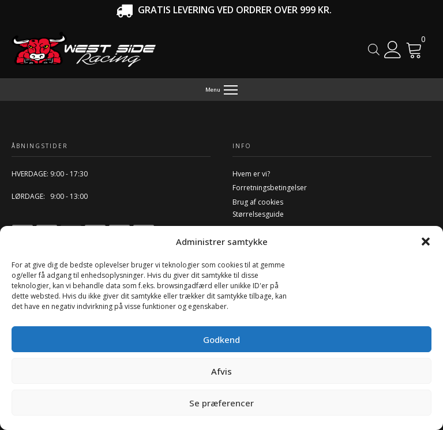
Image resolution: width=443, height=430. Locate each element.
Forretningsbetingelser (269, 188)
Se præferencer (221, 403)
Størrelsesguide (258, 214)
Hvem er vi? (251, 174)
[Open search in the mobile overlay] (374, 49)
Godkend (221, 339)
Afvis (221, 371)
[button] (425, 241)
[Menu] (221, 90)
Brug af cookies (257, 202)
